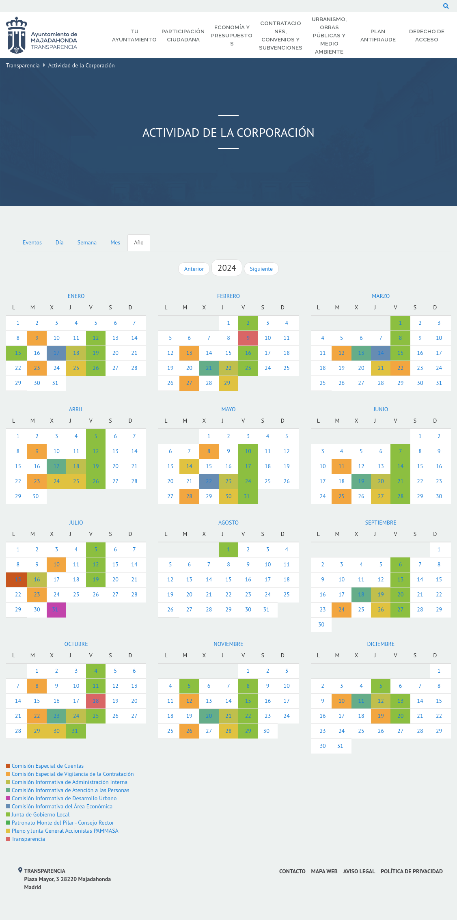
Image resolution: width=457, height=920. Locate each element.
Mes (115, 242)
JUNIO (380, 409)
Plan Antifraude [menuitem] (378, 35)
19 (96, 352)
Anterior (194, 268)
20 (115, 352)
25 (76, 367)
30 (37, 383)
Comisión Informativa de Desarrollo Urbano (61, 798)
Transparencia (23, 65)
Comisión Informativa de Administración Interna (66, 782)
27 (115, 367)
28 (134, 367)
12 (96, 337)
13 (115, 337)
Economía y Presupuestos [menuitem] (231, 35)
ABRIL (76, 409)
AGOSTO (228, 522)
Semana (87, 242)
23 (37, 367)
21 (134, 352)
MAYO (228, 409)
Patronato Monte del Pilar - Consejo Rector (60, 822)
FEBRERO (228, 296)
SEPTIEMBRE (381, 522)
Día (60, 242)
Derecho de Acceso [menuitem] (426, 35)
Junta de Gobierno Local (37, 814)
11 (76, 337)
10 (57, 337)
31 (55, 383)
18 (76, 352)
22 (18, 367)
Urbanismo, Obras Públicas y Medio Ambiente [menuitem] (329, 35)
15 (18, 352)
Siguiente (261, 268)
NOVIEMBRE (228, 644)
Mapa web (324, 871)
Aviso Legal (359, 871)
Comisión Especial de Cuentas (45, 765)
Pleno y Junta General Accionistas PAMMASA (62, 830)
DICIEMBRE (380, 644)
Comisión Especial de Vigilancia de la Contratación (70, 773)
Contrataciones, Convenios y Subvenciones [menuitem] (280, 35)
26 (96, 367)
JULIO (76, 522)
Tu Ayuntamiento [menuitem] (134, 35)
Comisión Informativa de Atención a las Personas (67, 790)
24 (57, 367)
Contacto (292, 871)
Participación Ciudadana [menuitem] (183, 35)
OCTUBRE (76, 644)
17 (57, 352)
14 (134, 337)
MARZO (381, 296)
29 (18, 383)
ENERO (76, 296)
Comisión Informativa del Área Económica (59, 806)
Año (138, 242)
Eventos (32, 242)
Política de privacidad (412, 871)
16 (37, 352)
